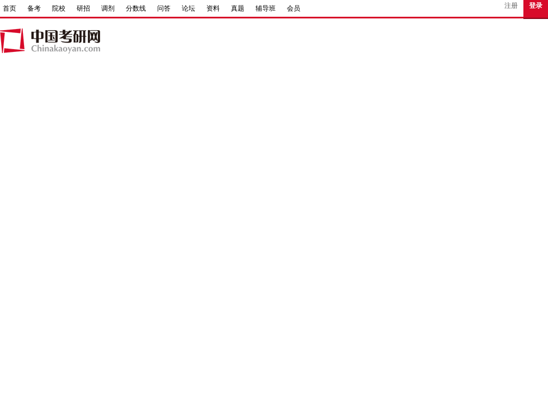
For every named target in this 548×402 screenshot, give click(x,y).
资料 (213, 8)
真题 (237, 8)
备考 (34, 8)
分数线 (136, 8)
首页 (9, 8)
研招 (83, 8)
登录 (535, 5)
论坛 (188, 8)
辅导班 (266, 8)
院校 (58, 8)
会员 (293, 8)
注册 (511, 5)
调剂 (108, 8)
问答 (164, 8)
